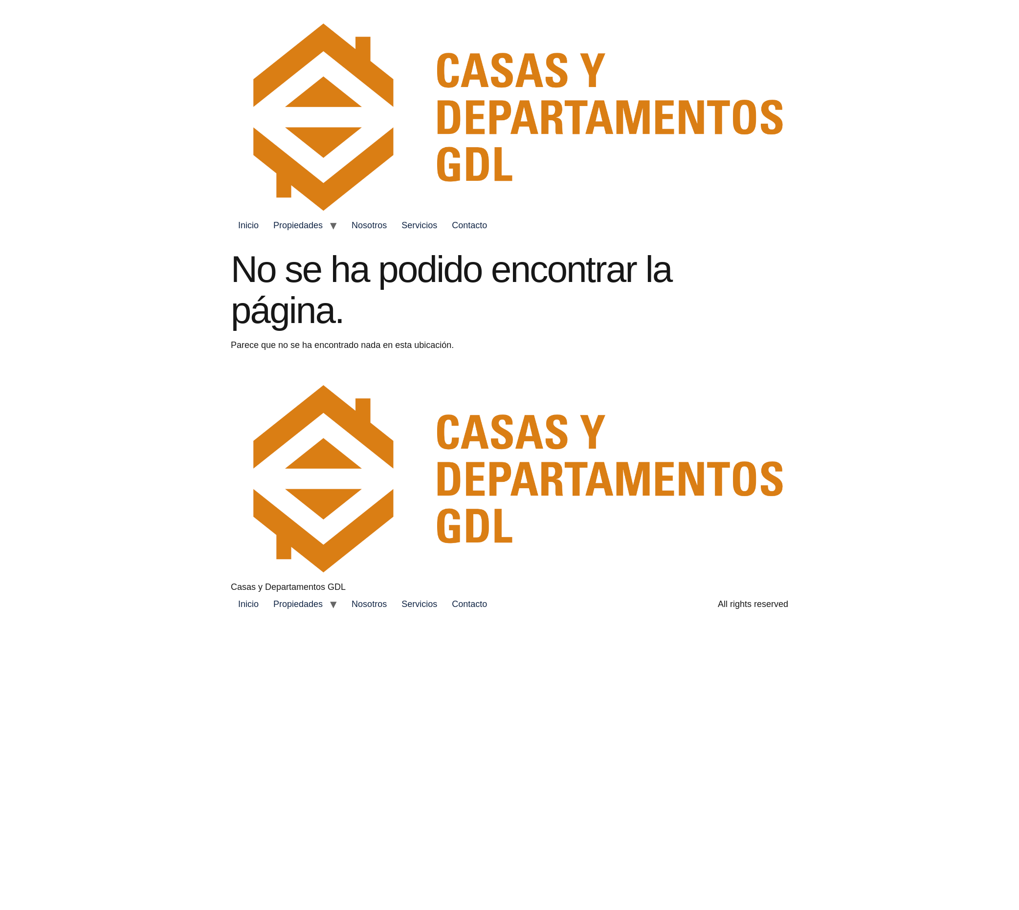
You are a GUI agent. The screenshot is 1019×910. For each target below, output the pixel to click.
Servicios (419, 225)
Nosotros (369, 225)
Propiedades (298, 225)
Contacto (469, 225)
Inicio (248, 225)
